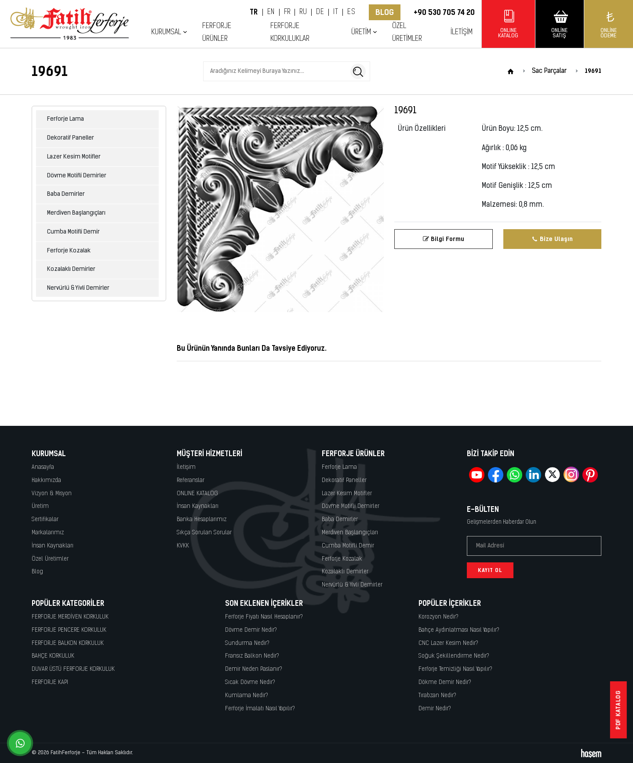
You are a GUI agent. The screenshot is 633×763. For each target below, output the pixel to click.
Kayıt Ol (490, 570)
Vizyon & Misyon (52, 493)
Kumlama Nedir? (246, 695)
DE (320, 12)
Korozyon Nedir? (438, 617)
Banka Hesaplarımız (201, 519)
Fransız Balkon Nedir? (252, 656)
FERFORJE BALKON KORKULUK (68, 643)
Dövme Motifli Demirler (76, 176)
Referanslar (190, 480)
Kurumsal (166, 32)
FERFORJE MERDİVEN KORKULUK (70, 617)
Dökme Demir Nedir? (444, 682)
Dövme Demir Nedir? (251, 630)
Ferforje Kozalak (69, 251)
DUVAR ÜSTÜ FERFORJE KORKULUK (73, 669)
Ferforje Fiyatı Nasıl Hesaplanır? (264, 617)
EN (271, 12)
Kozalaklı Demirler (71, 269)
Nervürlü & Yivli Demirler (78, 288)
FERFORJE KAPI (50, 682)
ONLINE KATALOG (197, 493)
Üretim (361, 32)
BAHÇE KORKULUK (53, 656)
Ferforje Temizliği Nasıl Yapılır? (455, 669)
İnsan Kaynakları (52, 546)
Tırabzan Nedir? (437, 695)
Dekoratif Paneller (70, 138)
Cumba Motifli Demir (73, 232)
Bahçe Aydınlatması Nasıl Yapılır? (458, 630)
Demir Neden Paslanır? (253, 669)
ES (351, 12)
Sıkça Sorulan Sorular (204, 532)
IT (335, 12)
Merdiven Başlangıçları (76, 213)
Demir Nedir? (434, 708)
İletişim (462, 32)
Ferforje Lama (65, 119)
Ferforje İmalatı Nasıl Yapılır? (260, 708)
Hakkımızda (46, 480)
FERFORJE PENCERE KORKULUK (69, 630)
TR (254, 12)
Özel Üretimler (407, 32)
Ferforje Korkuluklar (289, 32)
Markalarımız (48, 532)
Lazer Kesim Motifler (74, 157)
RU (303, 12)
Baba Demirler (66, 194)
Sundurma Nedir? (247, 643)
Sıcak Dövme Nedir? (250, 682)
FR (287, 12)
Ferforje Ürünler (216, 32)
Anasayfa (43, 467)
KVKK (183, 546)
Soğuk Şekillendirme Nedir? (453, 656)
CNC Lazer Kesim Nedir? (448, 643)
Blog (384, 12)
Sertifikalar (45, 519)
